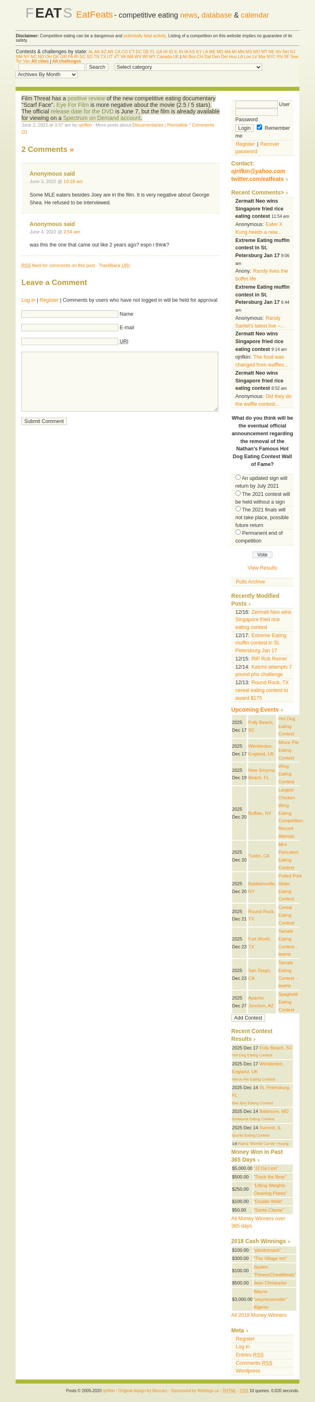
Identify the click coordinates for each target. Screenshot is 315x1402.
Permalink (177, 124)
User (262, 104)
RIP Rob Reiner (269, 659)
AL (90, 52)
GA (159, 52)
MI (234, 52)
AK (97, 52)
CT (132, 52)
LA (205, 52)
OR (63, 56)
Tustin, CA (258, 855)
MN (241, 52)
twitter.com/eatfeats (257, 179)
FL (152, 52)
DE (146, 52)
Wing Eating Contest (286, 774)
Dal (207, 56)
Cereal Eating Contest (286, 915)
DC (139, 52)
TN (96, 56)
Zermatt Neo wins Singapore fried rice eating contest (263, 619)
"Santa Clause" (268, 1210)
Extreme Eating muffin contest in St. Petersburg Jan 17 (260, 643)
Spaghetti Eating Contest (288, 1002)
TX (103, 56)
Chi (200, 56)
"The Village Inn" (270, 1258)
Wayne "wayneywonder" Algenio (270, 1299)
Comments (254, 1363)
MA (227, 52)
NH (286, 52)
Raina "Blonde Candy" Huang (263, 1144)
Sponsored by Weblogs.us (195, 1390)
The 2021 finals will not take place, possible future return (262, 517)
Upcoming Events (255, 710)
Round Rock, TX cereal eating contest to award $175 (262, 690)
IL (176, 52)
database (216, 15)
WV (138, 56)
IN (181, 52)
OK (56, 56)
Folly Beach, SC (275, 1047)
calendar (255, 15)
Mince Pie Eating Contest (288, 750)
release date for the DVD (82, 111)
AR (110, 52)
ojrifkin (84, 124)
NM (19, 56)
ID (171, 52)
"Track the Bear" (270, 1176)
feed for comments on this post (58, 265)
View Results (262, 568)
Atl (184, 56)
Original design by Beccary (142, 1390)
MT (264, 52)
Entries (250, 1355)
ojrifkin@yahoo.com (258, 171)
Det (224, 56)
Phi (280, 56)
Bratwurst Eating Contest (253, 1119)
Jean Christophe (270, 1282)
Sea (295, 56)
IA (186, 52)
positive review (86, 98)
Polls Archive (250, 582)
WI (145, 56)
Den (216, 56)
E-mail (127, 327)
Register (48, 300)
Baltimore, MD (273, 1111)
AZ (103, 52)
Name (126, 314)
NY (26, 56)
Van (26, 61)
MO (256, 52)
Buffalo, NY (260, 813)
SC (82, 56)
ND (41, 56)
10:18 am (73, 181)
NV (278, 52)
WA (130, 56)
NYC (271, 56)
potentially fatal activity (144, 36)
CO (124, 52)
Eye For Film (72, 105)
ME (212, 52)
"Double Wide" (268, 1201)
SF (286, 56)
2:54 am (72, 231)
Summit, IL (270, 1127)
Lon (247, 56)
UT (110, 56)
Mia (261, 56)
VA (123, 56)
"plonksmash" (267, 1250)
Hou (233, 56)
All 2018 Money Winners (259, 1315)
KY (199, 52)
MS (249, 52)
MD (220, 52)
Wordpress (248, 1371)
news (188, 15)
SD (89, 56)
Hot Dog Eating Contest (286, 726)
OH (48, 56)
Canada (164, 56)
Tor (18, 61)
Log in (28, 300)
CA (117, 52)
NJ (292, 52)
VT (116, 56)
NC (34, 56)
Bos (192, 56)
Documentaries (147, 124)
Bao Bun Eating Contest (252, 1103)
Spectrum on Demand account (102, 118)
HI (165, 52)
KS (192, 52)
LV (254, 56)
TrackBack (114, 265)
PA (70, 56)
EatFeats (94, 14)
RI (76, 56)
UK (176, 56)
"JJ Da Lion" (265, 1168)
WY (152, 56)
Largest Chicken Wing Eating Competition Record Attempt (290, 812)
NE (271, 52)
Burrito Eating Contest (250, 1135)
